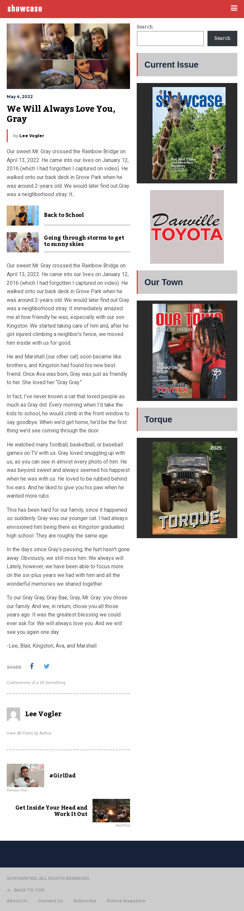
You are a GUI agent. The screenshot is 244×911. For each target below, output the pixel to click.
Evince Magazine (126, 901)
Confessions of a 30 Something (36, 682)
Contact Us (50, 901)
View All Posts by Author (29, 733)
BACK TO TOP (26, 890)
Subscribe (85, 901)
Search (144, 27)
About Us (17, 901)
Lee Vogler (31, 135)
